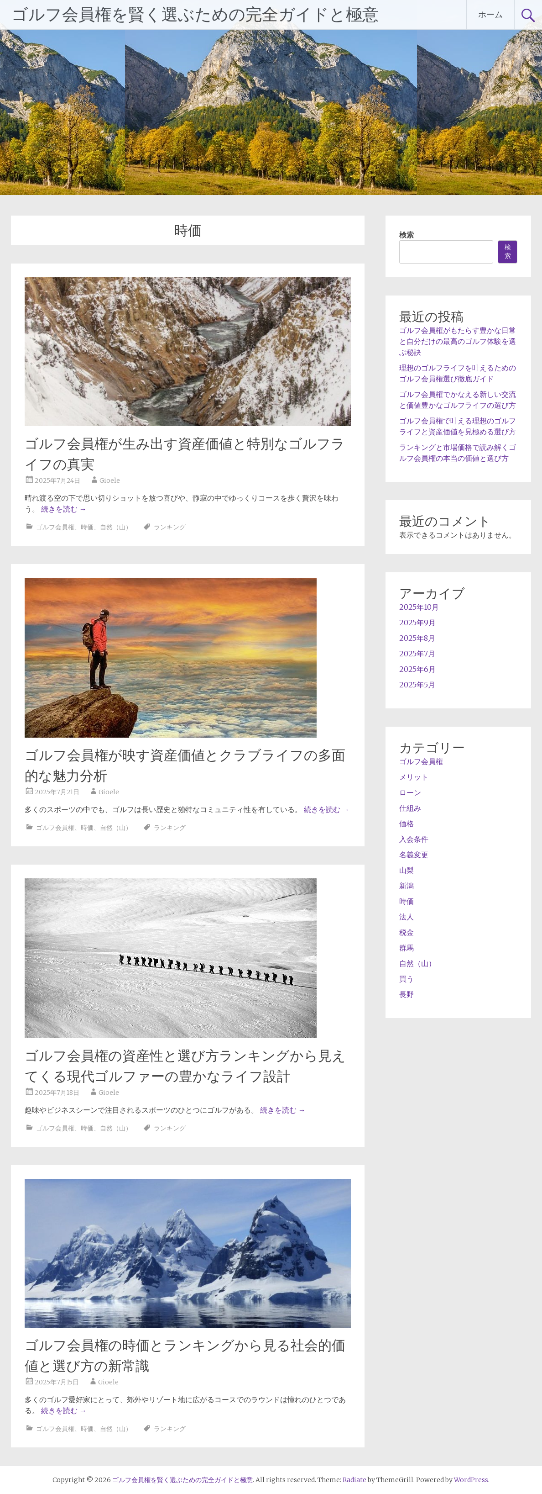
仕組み (410, 808)
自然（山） (116, 527)
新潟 (406, 885)
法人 (406, 916)
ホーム (490, 14)
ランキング (170, 527)
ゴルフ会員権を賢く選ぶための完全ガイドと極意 (195, 14)
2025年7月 (417, 653)
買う (406, 978)
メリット (413, 776)
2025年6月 (417, 669)
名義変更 (413, 854)
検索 (406, 234)
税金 (406, 932)
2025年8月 (417, 638)
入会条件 (413, 839)
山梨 (406, 870)
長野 (406, 994)
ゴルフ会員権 (55, 527)
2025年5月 (417, 684)
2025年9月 (417, 622)
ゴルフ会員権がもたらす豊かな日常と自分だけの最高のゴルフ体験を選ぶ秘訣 (457, 341)
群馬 (406, 947)
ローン (410, 792)
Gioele (109, 480)
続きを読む (64, 508)
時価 (87, 527)
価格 (406, 823)
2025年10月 (419, 607)
